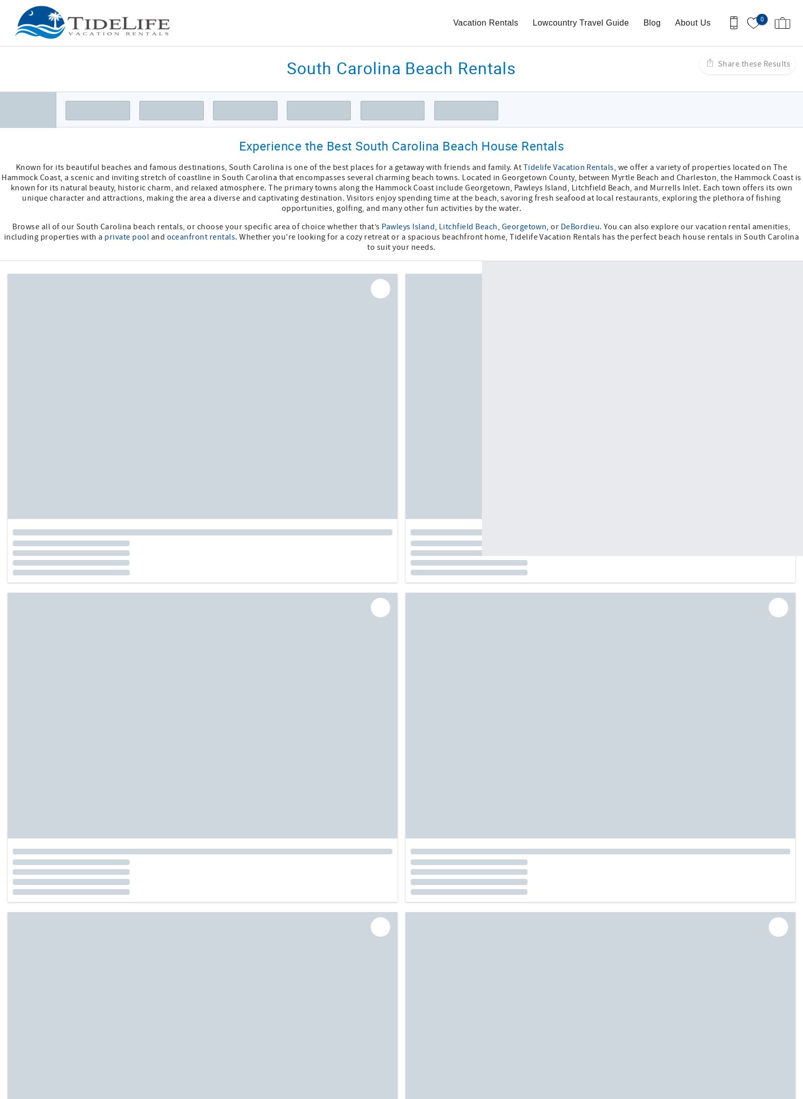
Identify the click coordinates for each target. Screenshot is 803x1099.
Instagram (407, 935)
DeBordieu (580, 227)
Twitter (435, 935)
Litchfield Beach (468, 227)
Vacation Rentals (485, 22)
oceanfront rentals (201, 237)
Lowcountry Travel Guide (581, 22)
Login (337, 1086)
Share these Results (753, 64)
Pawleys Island (408, 227)
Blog (652, 22)
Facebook (380, 935)
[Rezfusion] (128, 1057)
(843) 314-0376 (67, 1025)
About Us (693, 22)
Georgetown (524, 227)
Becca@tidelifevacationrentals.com (105, 1035)
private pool (126, 237)
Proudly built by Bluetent (399, 1086)
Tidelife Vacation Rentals (568, 167)
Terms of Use (433, 968)
